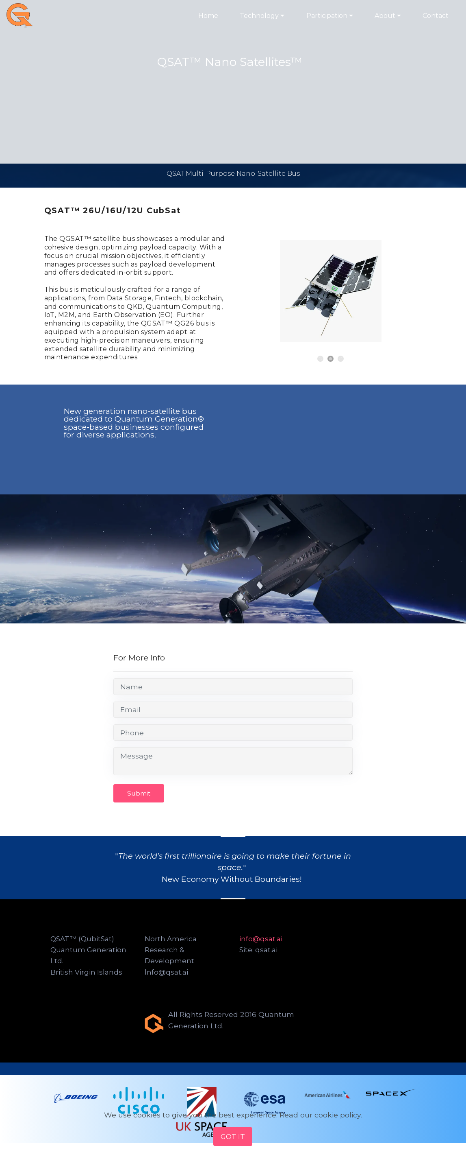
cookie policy (337, 1114)
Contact (436, 16)
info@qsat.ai (260, 939)
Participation (326, 16)
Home (208, 16)
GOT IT (233, 1136)
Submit (139, 793)
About (385, 16)
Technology (259, 16)
